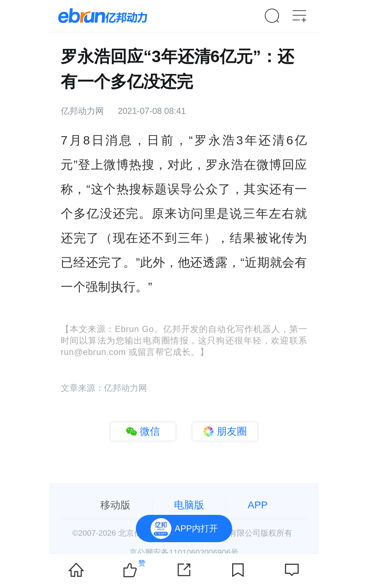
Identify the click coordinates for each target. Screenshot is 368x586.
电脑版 (189, 505)
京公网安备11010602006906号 (183, 552)
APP (258, 505)
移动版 (115, 505)
